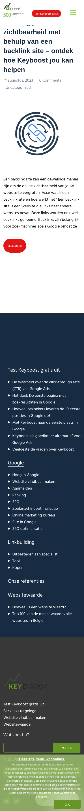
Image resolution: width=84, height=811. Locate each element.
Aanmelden (22, 488)
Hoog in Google (25, 475)
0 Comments (50, 80)
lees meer (15, 245)
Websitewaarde (25, 595)
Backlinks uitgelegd (20, 711)
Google (16, 462)
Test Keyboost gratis (46, 13)
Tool (16, 561)
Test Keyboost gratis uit (34, 370)
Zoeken (66, 747)
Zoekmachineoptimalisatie (35, 508)
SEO (15, 502)
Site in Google (24, 522)
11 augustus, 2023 (19, 80)
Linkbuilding (21, 542)
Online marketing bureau (33, 515)
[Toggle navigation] (73, 12)
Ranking (19, 495)
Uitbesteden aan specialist (35, 554)
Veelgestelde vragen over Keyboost (43, 449)
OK (67, 804)
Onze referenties (26, 581)
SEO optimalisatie (27, 528)
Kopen (18, 567)
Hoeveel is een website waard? (39, 607)
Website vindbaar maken (33, 481)
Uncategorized (18, 87)
